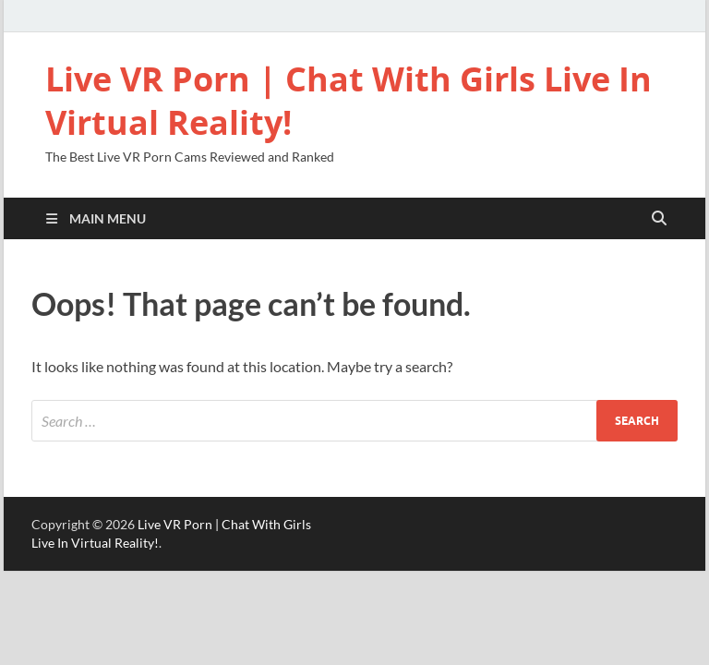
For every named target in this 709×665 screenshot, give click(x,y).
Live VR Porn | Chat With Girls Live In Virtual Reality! (348, 100)
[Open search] (659, 219)
